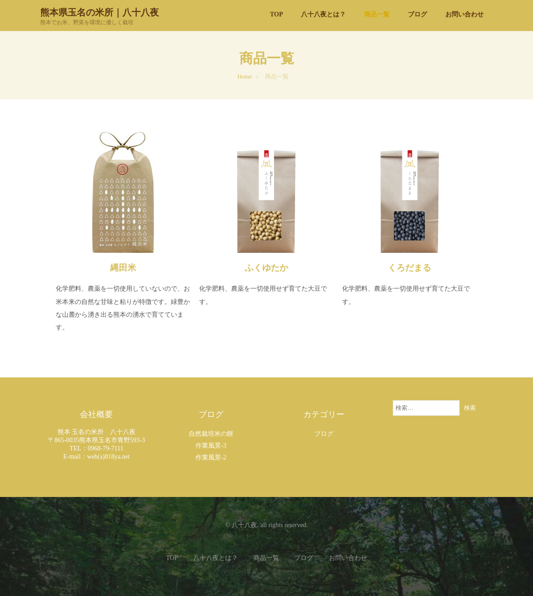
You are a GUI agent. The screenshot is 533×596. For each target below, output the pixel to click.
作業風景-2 (211, 457)
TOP (172, 557)
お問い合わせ (348, 557)
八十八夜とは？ (215, 557)
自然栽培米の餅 (211, 433)
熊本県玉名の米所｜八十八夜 (99, 11)
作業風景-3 (211, 445)
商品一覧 (266, 557)
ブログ (323, 433)
